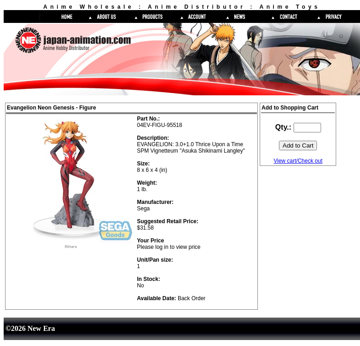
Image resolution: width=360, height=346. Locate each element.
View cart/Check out (297, 161)
